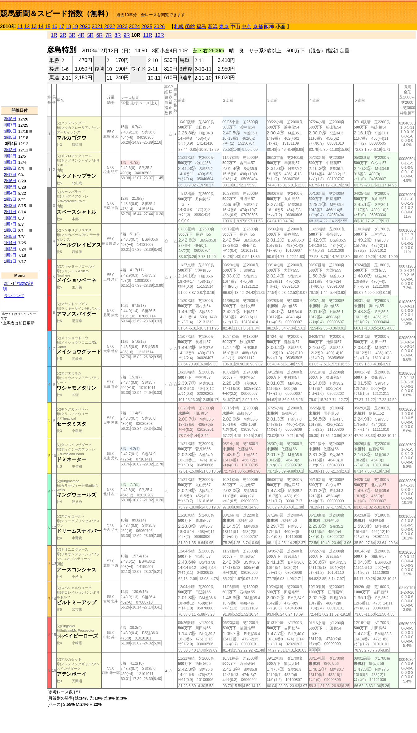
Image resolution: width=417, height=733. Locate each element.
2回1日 (10, 211)
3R (72, 35)
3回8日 (10, 118)
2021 (97, 26)
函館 (190, 26)
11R (147, 35)
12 (27, 26)
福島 (201, 26)
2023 (122, 26)
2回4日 (10, 193)
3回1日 (10, 162)
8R (118, 35)
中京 (246, 26)
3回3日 (10, 149)
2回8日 (10, 168)
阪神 (269, 26)
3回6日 (10, 131)
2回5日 (10, 187)
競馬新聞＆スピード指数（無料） (56, 13)
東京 (224, 26)
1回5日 (10, 236)
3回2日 (10, 156)
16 (54, 26)
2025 (147, 26)
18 (68, 26)
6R (99, 35)
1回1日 (10, 261)
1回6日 (10, 230)
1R (54, 35)
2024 (134, 26)
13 (34, 26)
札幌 (179, 26)
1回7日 (10, 224)
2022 (109, 26)
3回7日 (10, 125)
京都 (258, 26)
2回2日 (10, 205)
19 (75, 26)
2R (63, 35)
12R (159, 35)
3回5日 (10, 137)
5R (90, 35)
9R (127, 35)
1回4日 (10, 242)
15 (47, 26)
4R (81, 35)
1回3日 (10, 249)
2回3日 (10, 199)
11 (20, 26)
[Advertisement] (19, 68)
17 (61, 26)
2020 (84, 26)
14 (41, 26)
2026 (159, 26)
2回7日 (10, 174)
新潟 (213, 26)
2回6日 (10, 180)
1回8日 (10, 218)
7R (108, 35)
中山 (235, 26)
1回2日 (10, 255)
